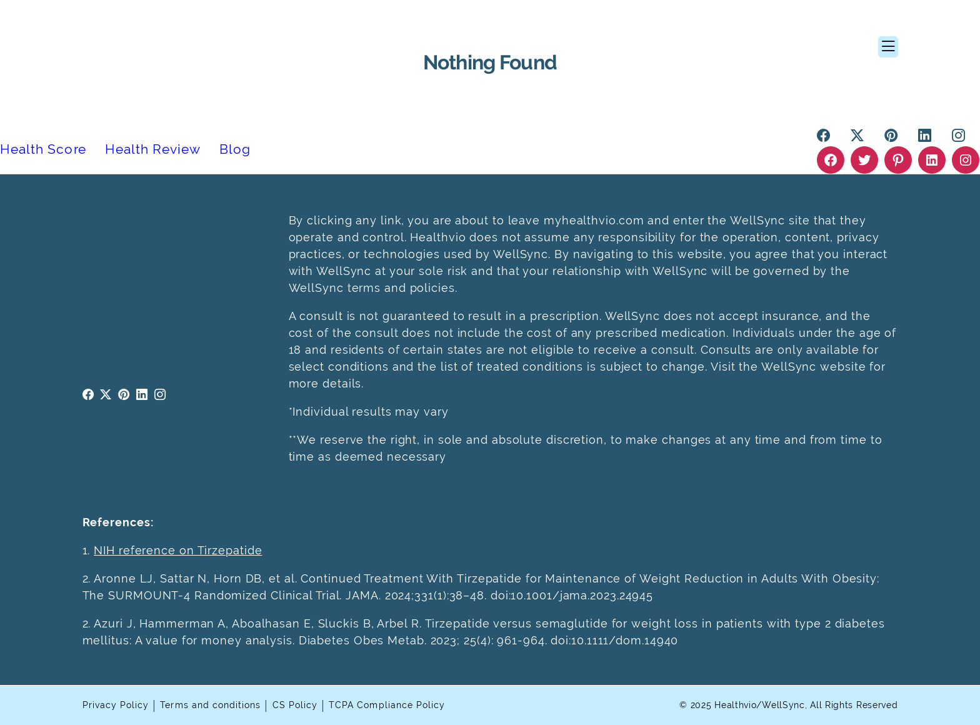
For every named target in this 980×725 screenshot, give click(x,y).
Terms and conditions (210, 705)
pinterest (124, 395)
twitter (106, 395)
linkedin (142, 395)
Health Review (153, 149)
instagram (160, 395)
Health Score (43, 149)
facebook (88, 395)
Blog (235, 149)
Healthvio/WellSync (759, 705)
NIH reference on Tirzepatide (178, 550)
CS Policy (295, 705)
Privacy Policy (115, 705)
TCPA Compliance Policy (387, 705)
